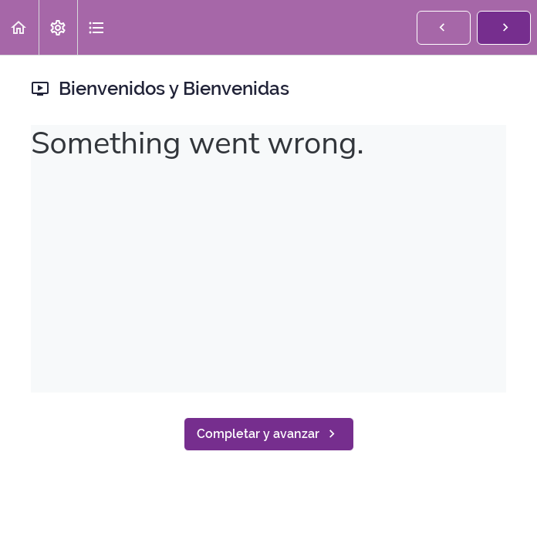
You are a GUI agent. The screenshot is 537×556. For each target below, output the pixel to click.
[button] (19, 27)
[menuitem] (58, 27)
